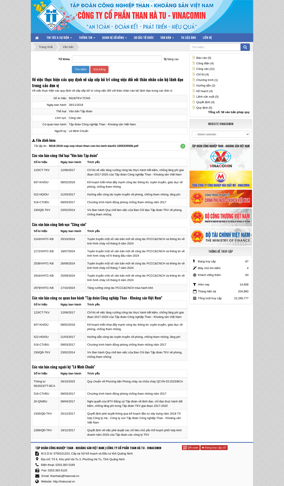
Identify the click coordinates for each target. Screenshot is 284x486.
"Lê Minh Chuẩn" (83, 367)
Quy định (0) (202, 107)
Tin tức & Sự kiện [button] (59, 38)
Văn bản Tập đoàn (80, 111)
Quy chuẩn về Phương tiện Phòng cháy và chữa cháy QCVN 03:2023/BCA (135, 381)
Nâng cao (171, 59)
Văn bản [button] (167, 38)
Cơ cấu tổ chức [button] (144, 37)
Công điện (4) (203, 63)
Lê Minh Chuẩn (78, 131)
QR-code (190, 447)
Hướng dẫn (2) (203, 85)
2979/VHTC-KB (44, 287)
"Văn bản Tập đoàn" (84, 155)
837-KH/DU (41, 182)
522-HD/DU (41, 194)
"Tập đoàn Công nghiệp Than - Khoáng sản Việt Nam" (123, 298)
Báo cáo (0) (201, 57)
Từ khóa (64, 59)
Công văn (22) (203, 69)
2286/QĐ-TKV (43, 430)
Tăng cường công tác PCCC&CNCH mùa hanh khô (120, 287)
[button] (183, 146)
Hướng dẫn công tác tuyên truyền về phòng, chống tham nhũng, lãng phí (133, 194)
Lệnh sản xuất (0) (205, 96)
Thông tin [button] (87, 38)
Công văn (75, 118)
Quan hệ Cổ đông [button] (114, 38)
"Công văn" (78, 224)
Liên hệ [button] (207, 37)
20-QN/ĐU (40, 401)
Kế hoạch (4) (202, 91)
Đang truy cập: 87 (214, 447)
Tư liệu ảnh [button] (188, 37)
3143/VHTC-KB (44, 239)
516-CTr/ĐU (41, 202)
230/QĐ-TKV (42, 210)
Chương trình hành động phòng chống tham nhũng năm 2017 (126, 202)
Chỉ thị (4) (200, 74)
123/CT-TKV (42, 170)
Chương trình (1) (205, 80)
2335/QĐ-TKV (43, 413)
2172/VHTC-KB (44, 251)
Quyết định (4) (203, 102)
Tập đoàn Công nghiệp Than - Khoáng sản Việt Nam (102, 124)
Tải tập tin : (86, 146)
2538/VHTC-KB (44, 263)
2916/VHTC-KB (44, 275)
